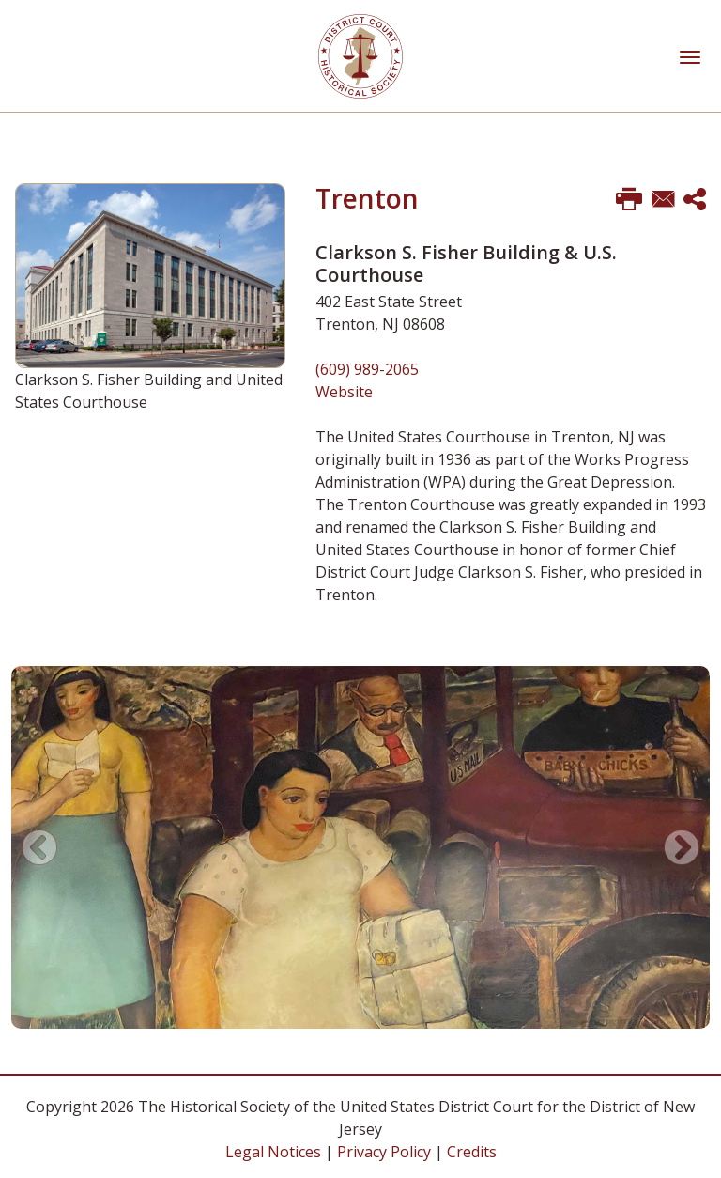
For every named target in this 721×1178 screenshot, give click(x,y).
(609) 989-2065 (367, 369)
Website (344, 391)
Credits (472, 1151)
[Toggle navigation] (690, 55)
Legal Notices (273, 1151)
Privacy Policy (384, 1151)
